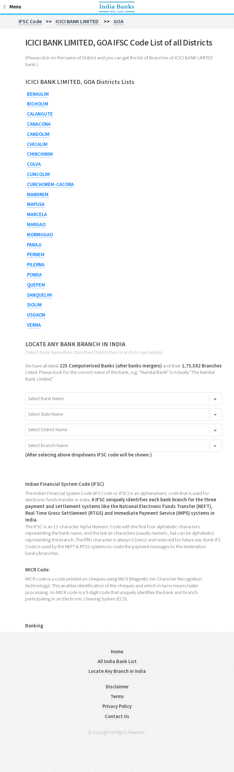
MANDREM (37, 194)
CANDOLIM (38, 134)
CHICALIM (37, 144)
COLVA (34, 164)
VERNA (34, 325)
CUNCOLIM (38, 174)
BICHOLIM (37, 104)
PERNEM (35, 254)
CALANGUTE (40, 114)
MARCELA (37, 214)
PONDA (34, 275)
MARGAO (36, 224)
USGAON (36, 315)
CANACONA (39, 124)
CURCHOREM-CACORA (50, 184)
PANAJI (34, 245)
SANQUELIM (39, 295)
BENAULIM (38, 94)
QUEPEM (36, 285)
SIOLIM (34, 305)
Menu (15, 7)
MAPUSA (35, 204)
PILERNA (35, 265)
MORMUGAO (40, 235)
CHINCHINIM (40, 154)
